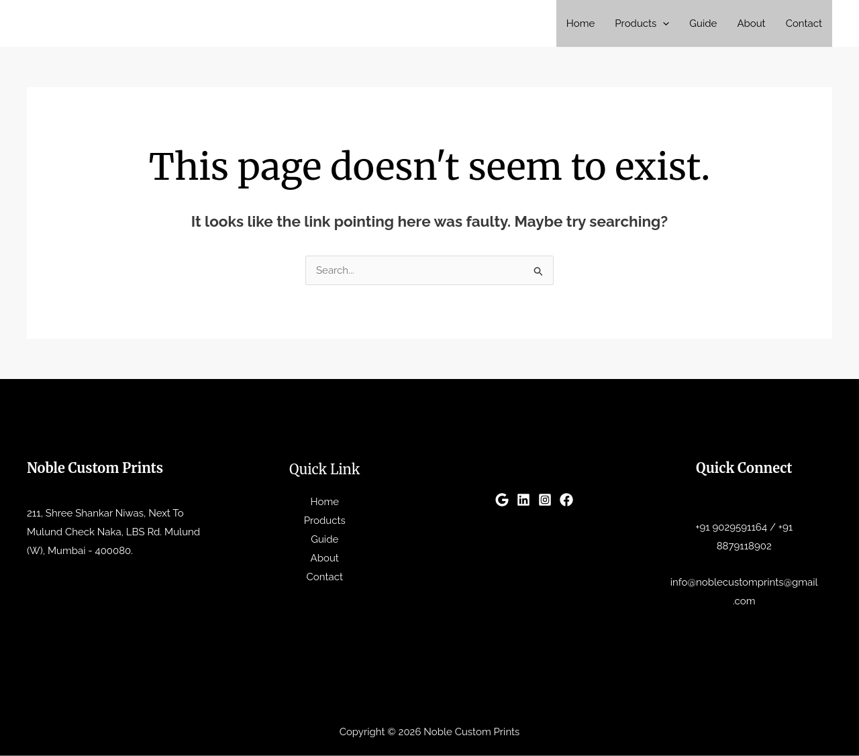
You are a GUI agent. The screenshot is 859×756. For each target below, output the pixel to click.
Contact (804, 23)
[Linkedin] (523, 499)
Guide (703, 23)
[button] (662, 23)
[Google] (502, 499)
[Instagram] (545, 499)
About (751, 23)
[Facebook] (566, 499)
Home (580, 23)
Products (642, 23)
